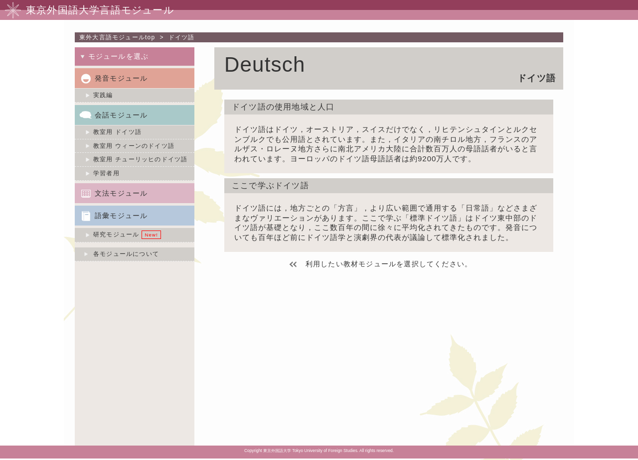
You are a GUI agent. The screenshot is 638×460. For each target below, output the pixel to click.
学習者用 (106, 173)
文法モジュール (121, 193)
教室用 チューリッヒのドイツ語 (140, 159)
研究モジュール (116, 234)
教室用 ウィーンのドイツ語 (133, 145)
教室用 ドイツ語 (117, 131)
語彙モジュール (121, 216)
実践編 (103, 95)
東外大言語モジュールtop (117, 37)
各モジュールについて (126, 253)
